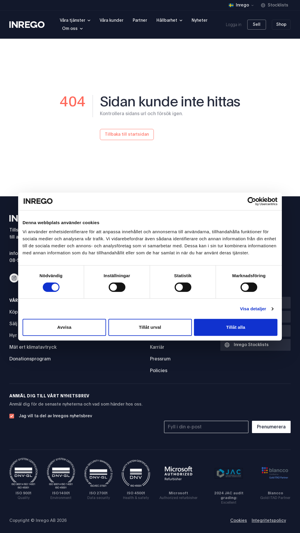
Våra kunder (111, 20)
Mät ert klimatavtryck (33, 347)
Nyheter (199, 20)
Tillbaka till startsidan (127, 134)
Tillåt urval (150, 327)
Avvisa (64, 327)
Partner (140, 20)
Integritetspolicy (269, 521)
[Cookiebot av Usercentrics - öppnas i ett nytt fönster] (251, 201)
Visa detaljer (253, 308)
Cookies (238, 521)
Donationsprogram (30, 359)
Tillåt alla (235, 327)
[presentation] (246, 404)
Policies (158, 370)
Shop (281, 25)
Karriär (157, 347)
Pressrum (160, 359)
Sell (256, 25)
